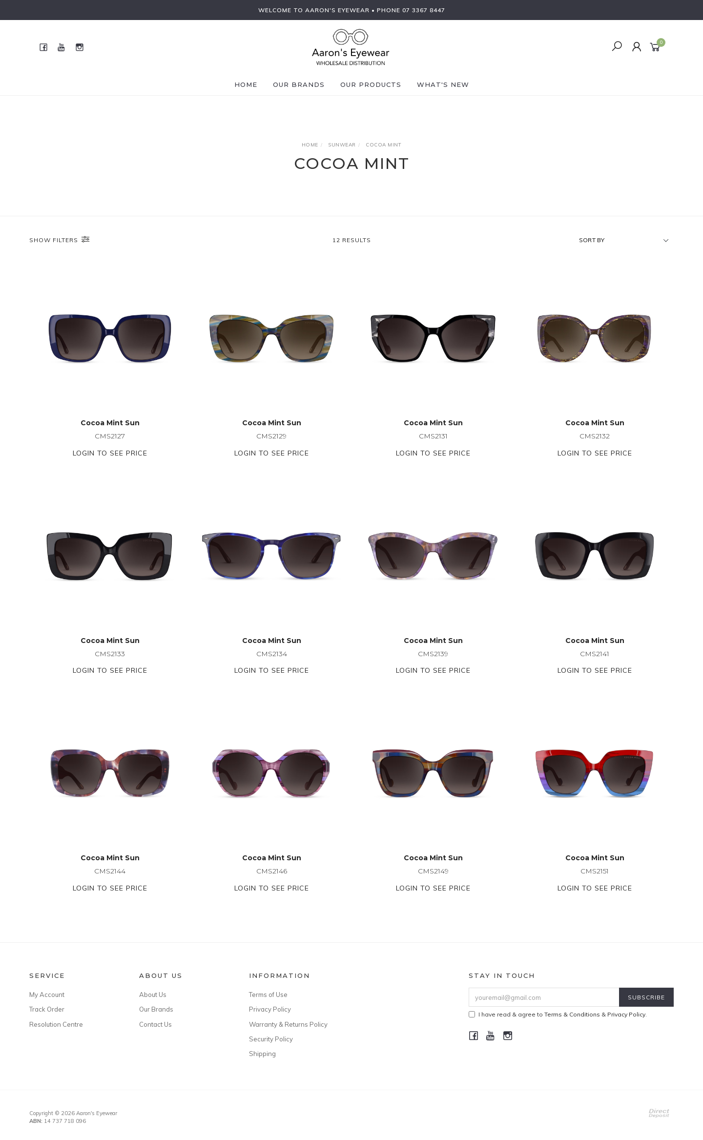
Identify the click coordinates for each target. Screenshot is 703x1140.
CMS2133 (110, 665)
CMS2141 (594, 665)
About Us (152, 994)
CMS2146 (271, 882)
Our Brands (299, 84)
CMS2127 (110, 437)
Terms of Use (268, 994)
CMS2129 (271, 437)
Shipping (262, 1053)
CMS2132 (594, 437)
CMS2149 (433, 882)
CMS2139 (433, 665)
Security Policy (271, 1039)
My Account (46, 994)
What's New (443, 84)
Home (245, 84)
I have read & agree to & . (558, 1014)
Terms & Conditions (572, 1014)
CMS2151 (594, 882)
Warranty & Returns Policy (288, 1024)
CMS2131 (433, 437)
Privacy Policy (270, 1009)
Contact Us (155, 1024)
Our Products (370, 84)
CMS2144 (109, 882)
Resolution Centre (56, 1024)
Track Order (46, 1009)
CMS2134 (271, 665)
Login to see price (110, 454)
